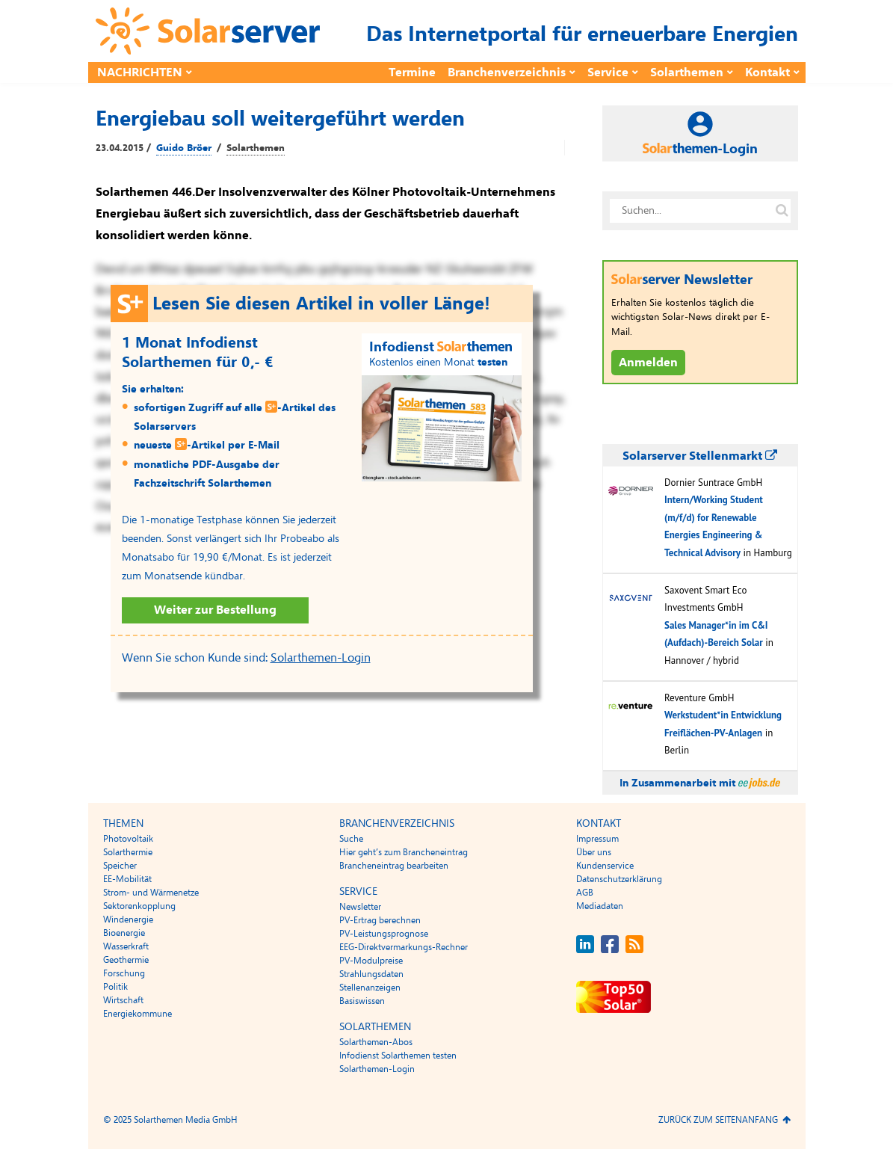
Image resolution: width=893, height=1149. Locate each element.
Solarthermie (127, 852)
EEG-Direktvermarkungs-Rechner (403, 947)
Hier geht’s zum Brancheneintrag (403, 852)
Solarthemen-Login (321, 657)
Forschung (124, 973)
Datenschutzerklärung (619, 879)
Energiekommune (137, 1014)
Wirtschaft (123, 1000)
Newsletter (360, 907)
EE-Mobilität (127, 879)
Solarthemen (686, 72)
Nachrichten (139, 72)
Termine (412, 72)
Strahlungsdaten (371, 974)
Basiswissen (362, 1001)
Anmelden (648, 362)
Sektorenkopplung (139, 906)
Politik (115, 987)
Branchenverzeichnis (507, 72)
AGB (584, 893)
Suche (351, 839)
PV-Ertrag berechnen (380, 920)
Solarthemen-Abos (375, 1042)
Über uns (593, 852)
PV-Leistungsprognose (383, 934)
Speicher (120, 866)
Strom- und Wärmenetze (151, 893)
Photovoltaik (128, 839)
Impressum (597, 839)
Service (607, 72)
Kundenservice (605, 866)
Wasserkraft (126, 946)
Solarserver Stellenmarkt (699, 456)
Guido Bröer (183, 148)
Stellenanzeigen (370, 988)
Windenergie (128, 919)
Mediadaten (599, 906)
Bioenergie (124, 933)
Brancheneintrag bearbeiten (393, 866)
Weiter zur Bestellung (215, 610)
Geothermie (126, 960)
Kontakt (767, 72)
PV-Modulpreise (371, 961)
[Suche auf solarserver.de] (782, 211)
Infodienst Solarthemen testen (398, 1056)
